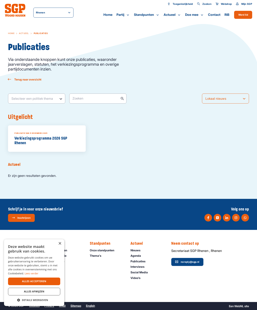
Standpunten (147, 15)
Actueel (172, 15)
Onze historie (59, 256)
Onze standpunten (104, 250)
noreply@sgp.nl (187, 261)
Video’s (137, 278)
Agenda (138, 256)
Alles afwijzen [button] (34, 291)
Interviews (139, 267)
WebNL (239, 306)
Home (107, 15)
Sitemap (75, 305)
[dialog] (34, 272)
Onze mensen (60, 250)
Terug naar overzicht (24, 79)
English (90, 305)
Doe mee (194, 15)
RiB (226, 15)
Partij (123, 15)
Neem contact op (187, 243)
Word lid (243, 14)
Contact (214, 15)
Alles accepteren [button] (34, 281)
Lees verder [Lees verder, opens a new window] (32, 273)
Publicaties (140, 261)
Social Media (141, 272)
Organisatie (58, 261)
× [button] (59, 243)
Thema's (97, 256)
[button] (34, 300)
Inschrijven (21, 217)
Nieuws (137, 250)
